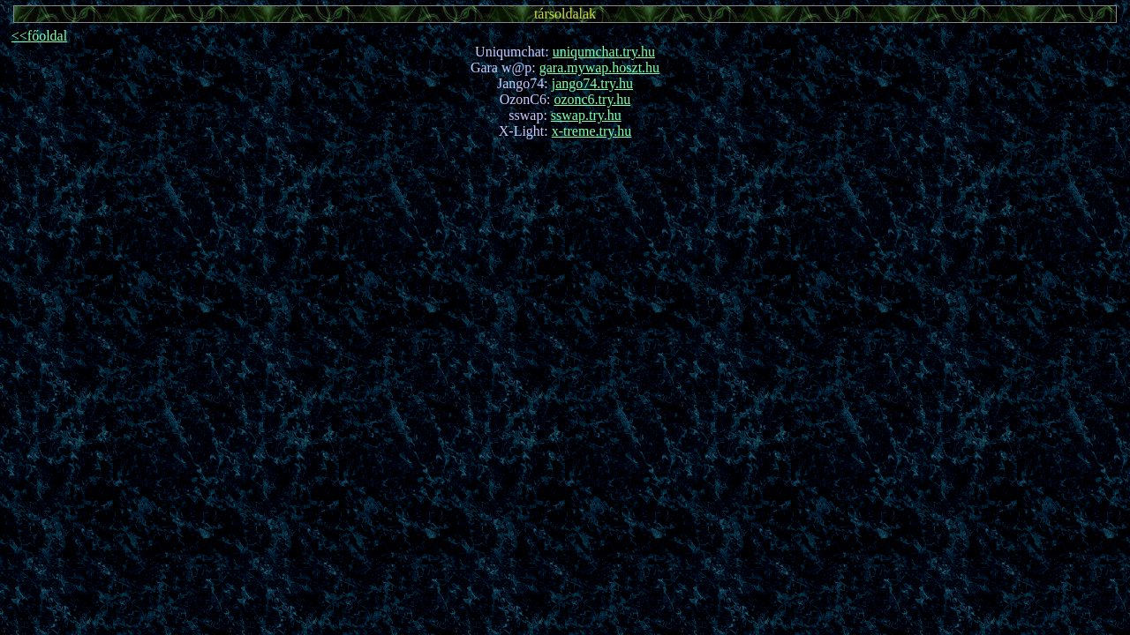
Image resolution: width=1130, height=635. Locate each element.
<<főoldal (39, 35)
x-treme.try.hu (591, 130)
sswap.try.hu (586, 115)
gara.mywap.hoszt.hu (599, 67)
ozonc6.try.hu (592, 99)
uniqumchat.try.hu (604, 51)
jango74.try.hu (592, 83)
